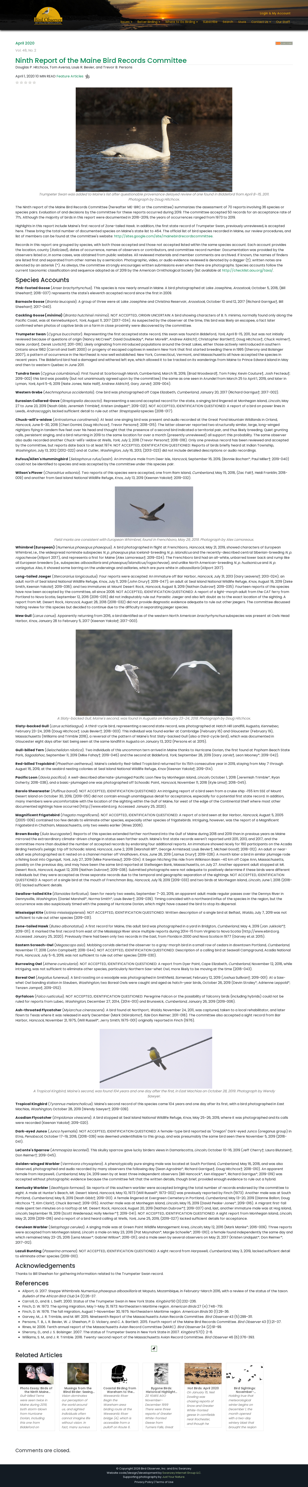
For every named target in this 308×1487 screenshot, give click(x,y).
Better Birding (148, 22)
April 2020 (24, 43)
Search (228, 22)
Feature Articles (69, 76)
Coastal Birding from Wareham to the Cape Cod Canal (119, 1392)
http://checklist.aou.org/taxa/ (247, 270)
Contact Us (260, 22)
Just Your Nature (173, 1477)
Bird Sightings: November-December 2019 (245, 1392)
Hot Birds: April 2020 (203, 1388)
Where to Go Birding (180, 22)
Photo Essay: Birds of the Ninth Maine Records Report (36, 1392)
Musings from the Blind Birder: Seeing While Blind (78, 1392)
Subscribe (210, 22)
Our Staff (283, 22)
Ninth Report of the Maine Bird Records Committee (101, 60)
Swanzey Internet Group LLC (181, 1473)
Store (242, 22)
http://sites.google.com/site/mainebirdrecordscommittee (163, 236)
